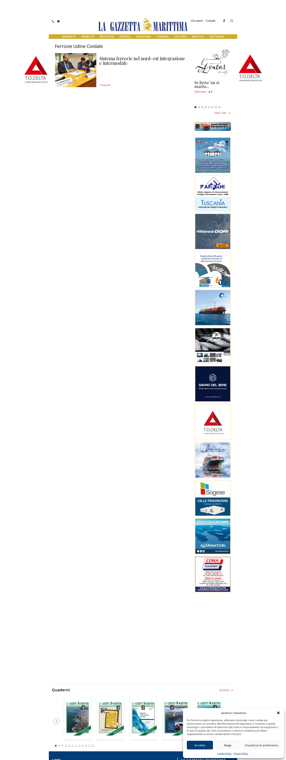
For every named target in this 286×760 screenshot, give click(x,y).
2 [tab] (199, 107)
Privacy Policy (241, 753)
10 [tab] (86, 746)
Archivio (224, 690)
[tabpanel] (213, 92)
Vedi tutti (220, 113)
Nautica (198, 36)
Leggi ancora (213, 92)
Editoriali (217, 36)
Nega (227, 745)
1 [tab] (195, 107)
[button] (278, 713)
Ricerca (125, 36)
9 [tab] (83, 746)
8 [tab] (219, 107)
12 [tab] (93, 746)
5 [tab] (209, 107)
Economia (143, 36)
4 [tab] (206, 107)
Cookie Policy (224, 753)
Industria (107, 36)
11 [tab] (90, 746)
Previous (56, 721)
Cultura (180, 36)
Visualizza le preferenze (261, 745)
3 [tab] (202, 107)
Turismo (162, 36)
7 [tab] (216, 107)
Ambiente (69, 36)
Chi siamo (197, 21)
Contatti (210, 21)
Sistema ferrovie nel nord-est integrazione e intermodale (142, 60)
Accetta (200, 745)
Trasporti (105, 85)
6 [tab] (212, 107)
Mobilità (87, 36)
